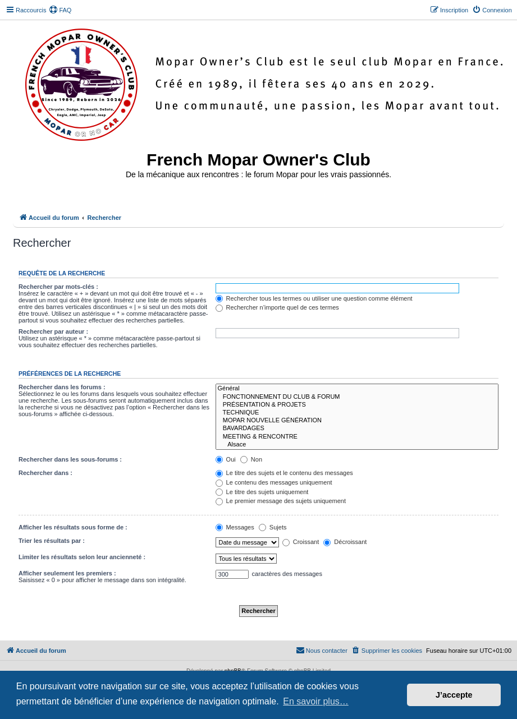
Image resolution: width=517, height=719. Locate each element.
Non (251, 459)
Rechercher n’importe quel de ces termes (277, 307)
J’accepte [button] (454, 694)
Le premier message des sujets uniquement (281, 500)
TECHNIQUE (357, 413)
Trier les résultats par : (52, 540)
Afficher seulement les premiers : (67, 573)
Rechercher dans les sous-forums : (70, 459)
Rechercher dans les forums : (62, 387)
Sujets (273, 527)
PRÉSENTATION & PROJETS (357, 405)
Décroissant (345, 541)
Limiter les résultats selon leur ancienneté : (82, 557)
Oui (226, 459)
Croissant (300, 541)
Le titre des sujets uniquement (262, 491)
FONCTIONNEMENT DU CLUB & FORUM (357, 397)
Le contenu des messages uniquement (274, 482)
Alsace (357, 445)
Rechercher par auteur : (53, 331)
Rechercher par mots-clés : (58, 286)
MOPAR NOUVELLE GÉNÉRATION (357, 421)
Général (357, 389)
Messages (235, 527)
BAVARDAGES (357, 428)
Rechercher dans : (45, 472)
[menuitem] (60, 10)
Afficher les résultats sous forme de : (73, 527)
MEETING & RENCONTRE (357, 437)
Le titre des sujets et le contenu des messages (284, 472)
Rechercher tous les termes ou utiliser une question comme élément (314, 298)
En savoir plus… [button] (316, 701)
